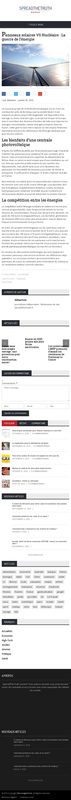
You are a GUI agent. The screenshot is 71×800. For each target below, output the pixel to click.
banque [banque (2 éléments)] (52, 571)
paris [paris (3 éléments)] (39, 601)
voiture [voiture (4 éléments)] (58, 606)
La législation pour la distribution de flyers (30, 443)
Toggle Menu (35, 24)
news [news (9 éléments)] (15, 601)
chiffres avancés (21, 150)
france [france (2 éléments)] (30, 591)
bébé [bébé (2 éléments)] (19, 576)
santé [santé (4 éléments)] (60, 601)
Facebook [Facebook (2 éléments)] (54, 586)
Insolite (6, 644)
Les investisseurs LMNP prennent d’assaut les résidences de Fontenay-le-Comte (58, 353)
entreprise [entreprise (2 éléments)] (27, 586)
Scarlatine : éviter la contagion (25, 481)
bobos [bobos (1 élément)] (63, 571)
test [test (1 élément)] (35, 606)
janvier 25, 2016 (25, 100)
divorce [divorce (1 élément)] (13, 581)
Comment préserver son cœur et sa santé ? (30, 516)
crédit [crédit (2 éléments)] (61, 576)
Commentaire (9, 383)
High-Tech (7, 640)
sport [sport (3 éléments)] (5, 606)
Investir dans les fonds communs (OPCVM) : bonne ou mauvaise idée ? (39, 542)
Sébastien (21, 299)
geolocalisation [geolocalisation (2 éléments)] (45, 591)
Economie (23, 274)
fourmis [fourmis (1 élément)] (18, 591)
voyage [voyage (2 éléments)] (6, 611)
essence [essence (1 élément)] (40, 586)
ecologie (7, 282)
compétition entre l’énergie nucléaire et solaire (28, 206)
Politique (6, 653)
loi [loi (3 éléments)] (42, 596)
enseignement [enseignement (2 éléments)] (10, 586)
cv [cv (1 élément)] (4, 581)
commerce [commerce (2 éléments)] (49, 576)
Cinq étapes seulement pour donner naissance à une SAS (36, 430)
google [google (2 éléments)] (60, 591)
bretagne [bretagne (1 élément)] (7, 576)
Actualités (7, 631)
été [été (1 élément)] (16, 611)
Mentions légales (9, 797)
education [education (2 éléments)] (35, 581)
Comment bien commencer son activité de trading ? (34, 529)
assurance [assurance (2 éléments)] (25, 571)
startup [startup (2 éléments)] (16, 606)
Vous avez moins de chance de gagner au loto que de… (36, 455)
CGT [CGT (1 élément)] (28, 576)
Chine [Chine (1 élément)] (37, 576)
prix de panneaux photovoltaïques (19, 246)
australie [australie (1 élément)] (39, 571)
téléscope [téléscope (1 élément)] (46, 606)
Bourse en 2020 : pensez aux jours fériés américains (34, 343)
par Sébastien (9, 100)
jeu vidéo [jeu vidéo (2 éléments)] (32, 596)
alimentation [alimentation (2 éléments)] (9, 571)
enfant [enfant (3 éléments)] (59, 581)
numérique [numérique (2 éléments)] (27, 601)
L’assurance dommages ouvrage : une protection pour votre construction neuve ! (11, 354)
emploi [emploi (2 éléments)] (48, 581)
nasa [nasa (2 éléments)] (5, 601)
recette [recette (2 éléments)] (49, 601)
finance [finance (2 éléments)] (6, 591)
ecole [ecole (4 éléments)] (23, 581)
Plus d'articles (35, 555)
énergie (21, 278)
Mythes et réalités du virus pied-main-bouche (31, 468)
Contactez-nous (26, 797)
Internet (6, 649)
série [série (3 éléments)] (26, 606)
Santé (5, 658)
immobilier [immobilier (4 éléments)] (8, 596)
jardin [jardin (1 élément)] (20, 596)
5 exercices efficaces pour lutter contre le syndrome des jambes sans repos (39, 504)
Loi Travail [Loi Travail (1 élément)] (52, 596)
